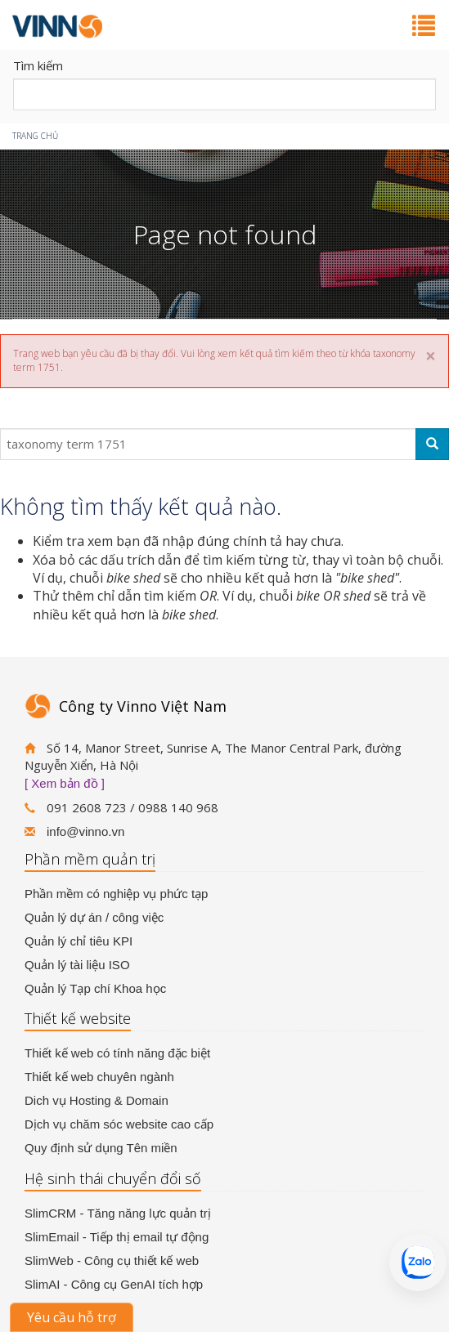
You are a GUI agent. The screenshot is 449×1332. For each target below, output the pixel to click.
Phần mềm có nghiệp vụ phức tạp (116, 894)
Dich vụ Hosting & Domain (96, 1100)
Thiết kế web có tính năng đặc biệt (117, 1053)
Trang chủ (35, 135)
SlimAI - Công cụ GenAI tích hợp (114, 1284)
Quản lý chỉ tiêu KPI (78, 941)
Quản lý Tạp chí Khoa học (95, 988)
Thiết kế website (78, 1018)
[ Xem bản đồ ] (65, 783)
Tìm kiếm (38, 65)
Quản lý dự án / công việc (94, 917)
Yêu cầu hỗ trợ (71, 1317)
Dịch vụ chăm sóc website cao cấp (119, 1124)
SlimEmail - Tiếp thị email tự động (117, 1237)
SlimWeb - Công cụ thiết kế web (112, 1260)
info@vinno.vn (85, 831)
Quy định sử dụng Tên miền (101, 1148)
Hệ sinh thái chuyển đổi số (113, 1178)
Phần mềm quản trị (90, 859)
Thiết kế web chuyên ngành (99, 1077)
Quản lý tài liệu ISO (77, 965)
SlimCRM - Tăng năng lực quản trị (118, 1213)
